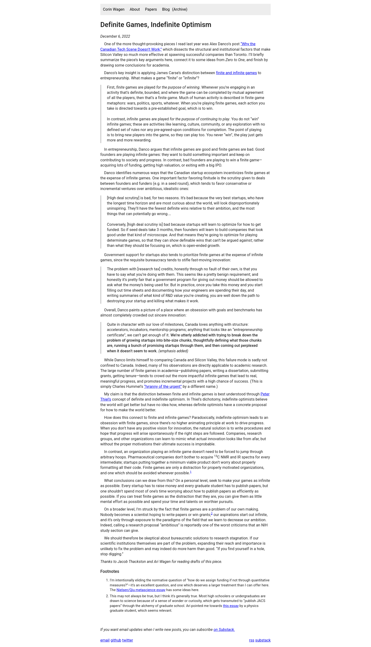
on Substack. (224, 629)
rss (251, 640)
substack (263, 640)
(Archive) (179, 9)
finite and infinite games (236, 73)
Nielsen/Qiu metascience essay (140, 590)
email (105, 640)
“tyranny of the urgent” (163, 386)
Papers (151, 9)
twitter (127, 640)
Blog (166, 9)
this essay (231, 606)
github (115, 640)
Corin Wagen (113, 9)
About (135, 9)
